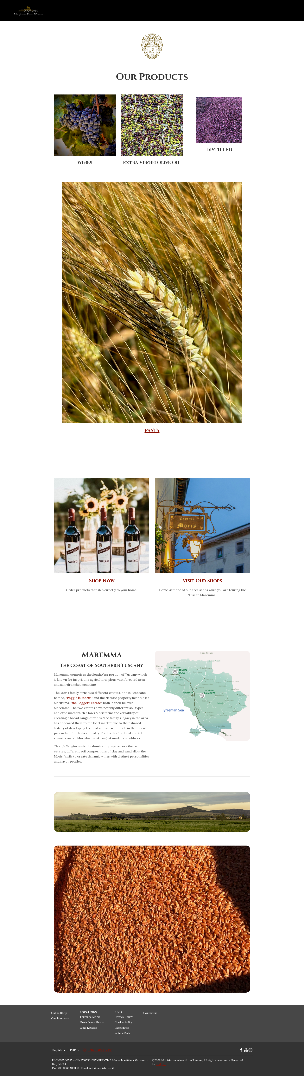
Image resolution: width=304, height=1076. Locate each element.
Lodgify (161, 1064)
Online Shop (59, 1013)
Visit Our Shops (202, 581)
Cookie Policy (123, 1022)
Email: (84, 1068)
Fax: (54, 1068)
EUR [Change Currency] (75, 1050)
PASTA (152, 431)
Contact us (150, 1013)
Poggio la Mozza (79, 698)
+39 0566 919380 (68, 1068)
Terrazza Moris (90, 1017)
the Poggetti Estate (86, 703)
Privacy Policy (123, 1017)
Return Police (123, 1033)
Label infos (122, 1027)
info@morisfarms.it (101, 1068)
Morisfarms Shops (92, 1022)
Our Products (60, 1018)
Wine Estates (88, 1027)
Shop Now (101, 581)
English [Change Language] (59, 1050)
